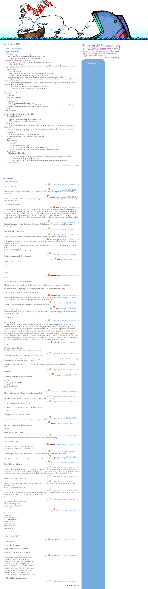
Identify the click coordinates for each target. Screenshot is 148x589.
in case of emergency (12, 48)
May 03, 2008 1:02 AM (71, 396)
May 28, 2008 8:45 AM (71, 510)
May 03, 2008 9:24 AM (71, 402)
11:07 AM (75, 165)
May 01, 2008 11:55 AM (70, 208)
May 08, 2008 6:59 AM (71, 457)
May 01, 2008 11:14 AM (70, 185)
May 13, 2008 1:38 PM (71, 490)
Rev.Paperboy (55, 423)
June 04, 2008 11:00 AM (70, 556)
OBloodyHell (55, 539)
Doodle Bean (54, 197)
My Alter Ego (54, 240)
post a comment (73, 585)
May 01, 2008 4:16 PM (71, 276)
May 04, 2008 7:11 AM (71, 423)
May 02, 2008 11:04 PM (70, 391)
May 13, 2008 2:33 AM (71, 482)
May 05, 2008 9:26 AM (71, 436)
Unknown (57, 343)
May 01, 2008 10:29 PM (70, 308)
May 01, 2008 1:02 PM (71, 254)
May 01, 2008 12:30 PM (70, 234)
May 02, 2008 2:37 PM (71, 370)
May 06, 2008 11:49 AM (70, 452)
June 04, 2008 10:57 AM (70, 539)
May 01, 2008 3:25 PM (71, 259)
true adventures (14, 163)
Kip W (58, 510)
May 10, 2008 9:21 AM (71, 467)
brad (57, 308)
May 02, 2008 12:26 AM (70, 321)
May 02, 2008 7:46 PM (71, 375)
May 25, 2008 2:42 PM (71, 499)
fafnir (57, 208)
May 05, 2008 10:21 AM (70, 445)
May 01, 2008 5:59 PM (71, 303)
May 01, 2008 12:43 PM (70, 240)
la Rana (57, 375)
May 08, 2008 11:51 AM (70, 462)
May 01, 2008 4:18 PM (71, 296)
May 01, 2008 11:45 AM (70, 197)
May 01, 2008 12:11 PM (70, 229)
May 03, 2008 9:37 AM (71, 418)
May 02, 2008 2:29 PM (71, 353)
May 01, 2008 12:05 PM (70, 222)
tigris (58, 259)
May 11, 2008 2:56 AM (71, 476)
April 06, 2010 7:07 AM (71, 581)
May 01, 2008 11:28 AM (70, 190)
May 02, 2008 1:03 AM (71, 343)
